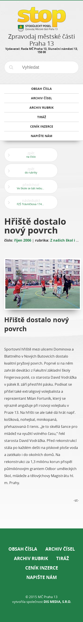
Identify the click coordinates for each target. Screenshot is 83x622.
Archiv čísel (60, 549)
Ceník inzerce (41, 568)
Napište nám (41, 577)
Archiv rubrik (31, 558)
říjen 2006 (22, 240)
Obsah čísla (22, 549)
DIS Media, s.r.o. (57, 601)
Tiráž (62, 558)
